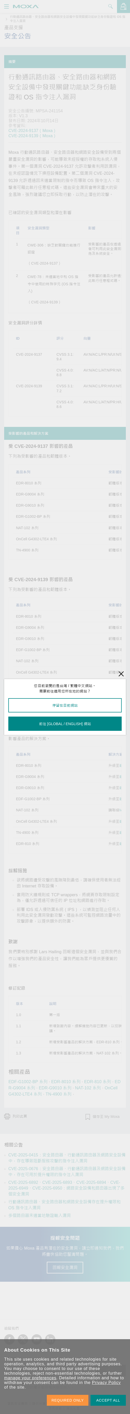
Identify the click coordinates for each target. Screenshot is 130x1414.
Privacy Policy (106, 1382)
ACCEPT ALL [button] (108, 1400)
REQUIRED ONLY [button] (67, 1400)
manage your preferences (30, 1378)
